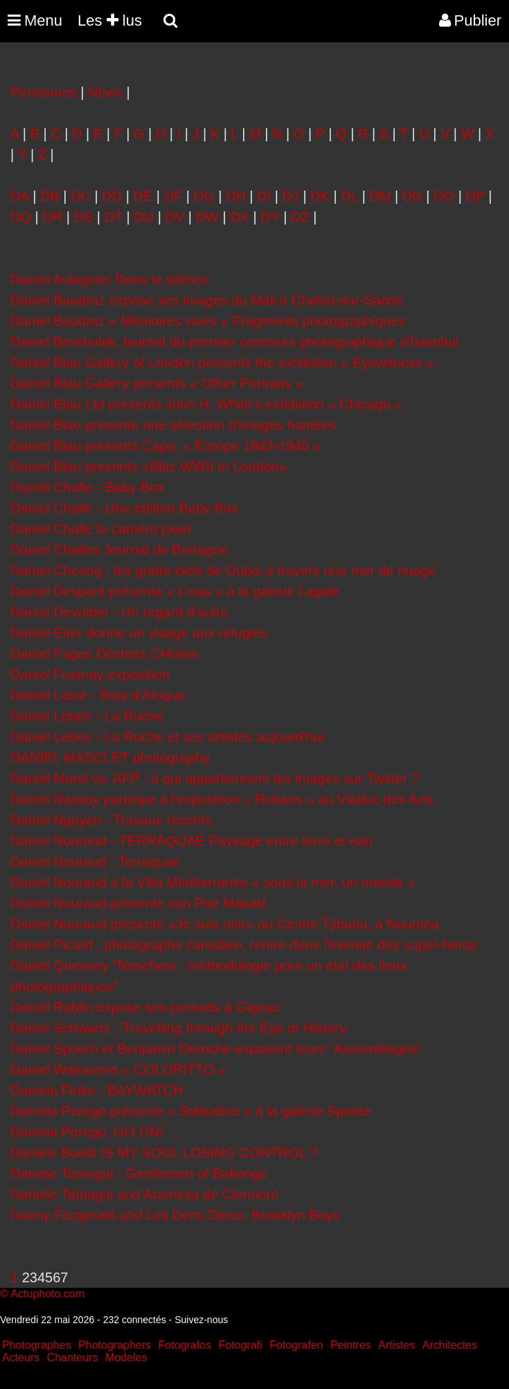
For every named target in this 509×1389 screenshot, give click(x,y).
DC (81, 196)
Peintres (350, 1345)
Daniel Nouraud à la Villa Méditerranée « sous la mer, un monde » (212, 882)
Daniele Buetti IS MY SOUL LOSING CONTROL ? (164, 1152)
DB (50, 196)
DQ (20, 217)
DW (207, 217)
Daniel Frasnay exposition (90, 674)
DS (83, 217)
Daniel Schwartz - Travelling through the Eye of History (178, 1028)
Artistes (396, 1345)
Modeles (126, 1357)
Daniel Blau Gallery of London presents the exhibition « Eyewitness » (222, 362)
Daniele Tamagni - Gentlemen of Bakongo (138, 1173)
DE (143, 196)
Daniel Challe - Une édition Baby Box (124, 508)
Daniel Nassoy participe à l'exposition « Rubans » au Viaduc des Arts (221, 799)
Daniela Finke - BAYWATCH (97, 1090)
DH (236, 196)
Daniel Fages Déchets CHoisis (104, 653)
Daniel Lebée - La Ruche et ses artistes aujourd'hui (167, 736)
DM (380, 196)
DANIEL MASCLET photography (110, 757)
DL (349, 196)
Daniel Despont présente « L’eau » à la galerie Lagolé (175, 591)
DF (173, 196)
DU (144, 217)
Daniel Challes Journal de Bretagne (119, 549)
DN (412, 196)
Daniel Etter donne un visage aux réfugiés (138, 632)
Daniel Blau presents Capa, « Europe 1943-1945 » (165, 445)
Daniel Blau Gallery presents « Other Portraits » (156, 383)
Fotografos (185, 1345)
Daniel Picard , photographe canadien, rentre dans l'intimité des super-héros (243, 944)
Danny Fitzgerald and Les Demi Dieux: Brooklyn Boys (175, 1215)
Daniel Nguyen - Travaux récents (111, 820)
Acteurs (20, 1357)
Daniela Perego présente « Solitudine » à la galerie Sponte (190, 1111)
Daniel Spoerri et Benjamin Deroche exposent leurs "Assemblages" (216, 1048)
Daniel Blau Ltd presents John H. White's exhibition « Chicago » (206, 404)
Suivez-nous (201, 1319)
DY (269, 217)
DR (52, 217)
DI (264, 196)
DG (204, 196)
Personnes (43, 92)
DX (239, 217)
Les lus (110, 20)
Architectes (449, 1345)
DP (474, 196)
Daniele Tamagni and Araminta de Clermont (144, 1194)
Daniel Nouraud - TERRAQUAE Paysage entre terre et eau (191, 840)
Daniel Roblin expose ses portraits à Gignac (145, 1007)
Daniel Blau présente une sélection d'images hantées (173, 425)
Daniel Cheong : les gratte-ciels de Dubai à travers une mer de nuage (223, 570)
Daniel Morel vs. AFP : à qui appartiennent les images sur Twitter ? (214, 778)
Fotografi (240, 1345)
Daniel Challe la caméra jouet (100, 528)
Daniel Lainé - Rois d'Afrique (98, 695)
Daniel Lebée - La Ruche (86, 716)
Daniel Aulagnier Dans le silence (109, 279)
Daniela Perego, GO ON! (86, 1131)
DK (320, 196)
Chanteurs (72, 1357)
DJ (290, 196)
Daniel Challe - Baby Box (87, 487)
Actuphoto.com (47, 1294)
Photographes (36, 1345)
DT (114, 217)
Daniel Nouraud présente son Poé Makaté (139, 903)
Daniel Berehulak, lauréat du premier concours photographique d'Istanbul (234, 341)
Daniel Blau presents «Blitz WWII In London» (148, 466)
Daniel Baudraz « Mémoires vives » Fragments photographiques (207, 321)
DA (19, 196)
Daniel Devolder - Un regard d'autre (119, 612)
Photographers (114, 1345)
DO (444, 196)
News (105, 92)
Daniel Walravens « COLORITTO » (118, 1069)
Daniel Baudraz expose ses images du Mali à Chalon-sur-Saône (207, 300)
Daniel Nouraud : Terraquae (95, 861)
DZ (300, 217)
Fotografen (296, 1345)
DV (174, 217)
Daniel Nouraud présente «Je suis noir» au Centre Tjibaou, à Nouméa (224, 924)
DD (112, 196)
